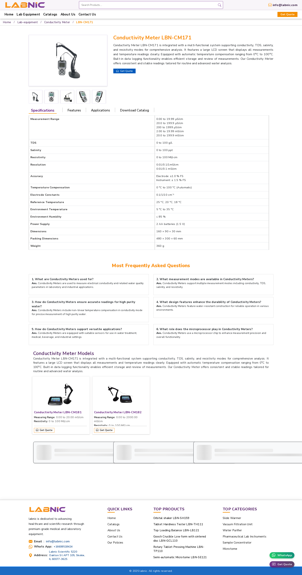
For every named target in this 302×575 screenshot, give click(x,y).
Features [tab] (74, 110)
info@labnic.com (285, 5)
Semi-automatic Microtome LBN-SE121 (180, 531)
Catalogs (50, 14)
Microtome (230, 523)
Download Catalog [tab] (134, 110)
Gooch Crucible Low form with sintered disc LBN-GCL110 (179, 513)
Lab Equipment (28, 14)
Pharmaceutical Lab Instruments (244, 510)
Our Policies (115, 516)
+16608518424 (63, 520)
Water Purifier (232, 504)
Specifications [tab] (42, 110)
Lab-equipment (27, 22)
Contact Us (87, 14)
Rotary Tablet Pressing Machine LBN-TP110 (178, 523)
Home (9, 14)
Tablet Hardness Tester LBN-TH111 (178, 498)
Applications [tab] (100, 110)
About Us (68, 14)
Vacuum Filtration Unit (238, 498)
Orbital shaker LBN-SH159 (171, 492)
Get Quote (287, 14)
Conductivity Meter (57, 22)
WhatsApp (282, 555)
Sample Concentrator (237, 516)
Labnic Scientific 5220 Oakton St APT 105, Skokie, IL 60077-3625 (67, 529)
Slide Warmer (232, 492)
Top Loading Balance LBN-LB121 (176, 504)
